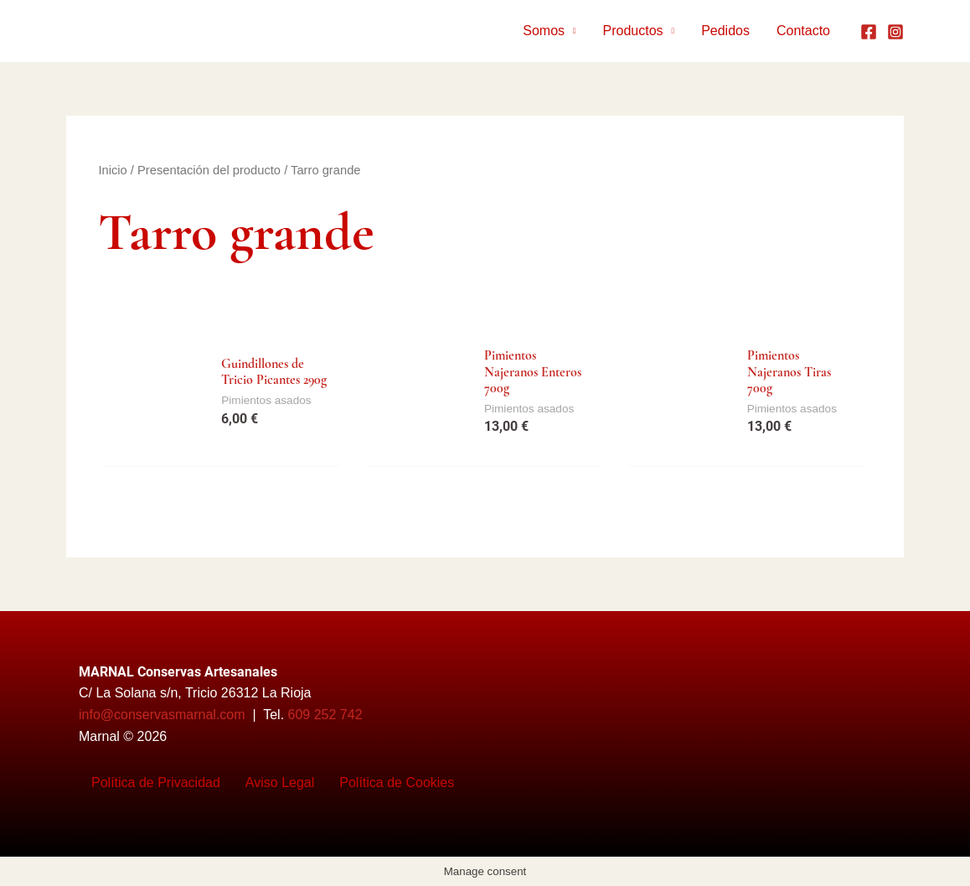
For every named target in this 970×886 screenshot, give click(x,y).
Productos (633, 30)
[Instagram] (895, 31)
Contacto (803, 30)
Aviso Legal (279, 782)
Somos (544, 30)
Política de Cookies (396, 782)
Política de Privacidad (155, 782)
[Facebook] (868, 31)
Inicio (112, 170)
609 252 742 (325, 714)
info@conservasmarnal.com (162, 714)
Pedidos (725, 30)
